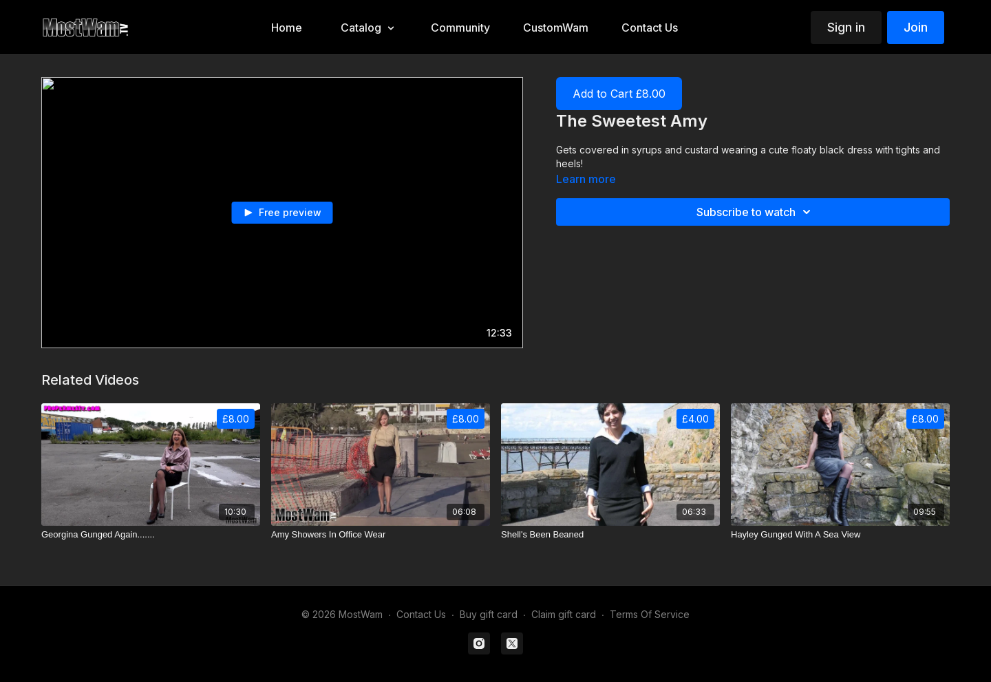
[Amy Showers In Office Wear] (380, 535)
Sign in (846, 27)
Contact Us (421, 614)
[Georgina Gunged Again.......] (150, 535)
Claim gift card (563, 614)
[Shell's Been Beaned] (610, 535)
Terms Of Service (650, 614)
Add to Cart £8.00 (619, 93)
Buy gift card (489, 614)
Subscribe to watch (755, 212)
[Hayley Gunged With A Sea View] (840, 535)
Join (916, 27)
